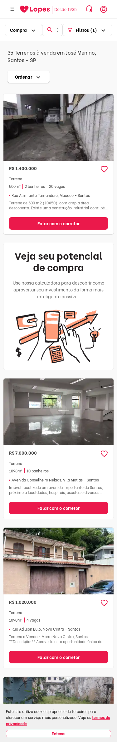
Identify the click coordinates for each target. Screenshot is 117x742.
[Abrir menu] (12, 9)
